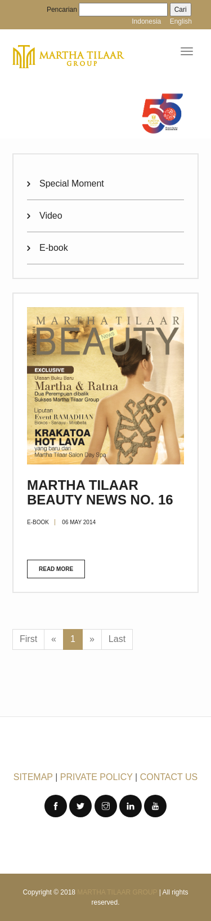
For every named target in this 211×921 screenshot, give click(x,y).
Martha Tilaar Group (117, 892)
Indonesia (146, 21)
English (181, 21)
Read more (56, 569)
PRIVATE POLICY (96, 777)
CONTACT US (169, 777)
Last (117, 639)
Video (50, 215)
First (28, 639)
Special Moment (71, 183)
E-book (53, 248)
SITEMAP (33, 777)
